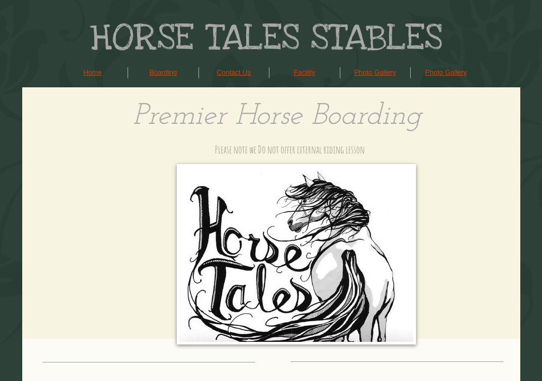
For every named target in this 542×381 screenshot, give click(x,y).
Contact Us (234, 72)
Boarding (163, 72)
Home (92, 72)
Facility (304, 72)
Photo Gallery (375, 72)
